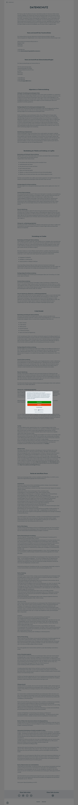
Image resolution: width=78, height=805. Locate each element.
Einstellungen (39, 407)
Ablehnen (39, 404)
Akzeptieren (39, 402)
